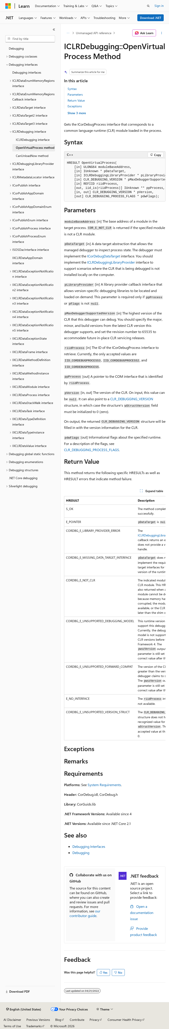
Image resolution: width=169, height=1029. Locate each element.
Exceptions (75, 106)
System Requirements (104, 784)
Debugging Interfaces (88, 846)
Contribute (77, 1020)
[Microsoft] (8, 6)
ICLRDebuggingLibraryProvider (111, 262)
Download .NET (150, 18)
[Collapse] (54, 29)
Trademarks (34, 1026)
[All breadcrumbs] (68, 33)
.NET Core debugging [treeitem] (23, 478)
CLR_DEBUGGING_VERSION (131, 398)
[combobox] (30, 38)
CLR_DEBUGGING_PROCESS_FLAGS (91, 449)
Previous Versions (38, 1020)
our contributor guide (85, 913)
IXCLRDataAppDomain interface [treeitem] (27, 260)
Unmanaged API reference (93, 33)
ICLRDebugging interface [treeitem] (33, 140)
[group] (114, 179)
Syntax (72, 89)
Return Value (76, 100)
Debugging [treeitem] (16, 48)
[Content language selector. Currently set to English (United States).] (24, 1009)
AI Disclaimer (12, 1020)
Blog (58, 1020)
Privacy (94, 1020)
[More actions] (161, 33)
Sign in (159, 6)
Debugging (80, 852)
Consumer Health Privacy (125, 1020)
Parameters (75, 94)
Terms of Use (12, 1026)
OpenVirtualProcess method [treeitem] (35, 147)
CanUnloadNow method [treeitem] (32, 156)
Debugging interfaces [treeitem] (26, 72)
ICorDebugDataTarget (103, 256)
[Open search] (148, 6)
